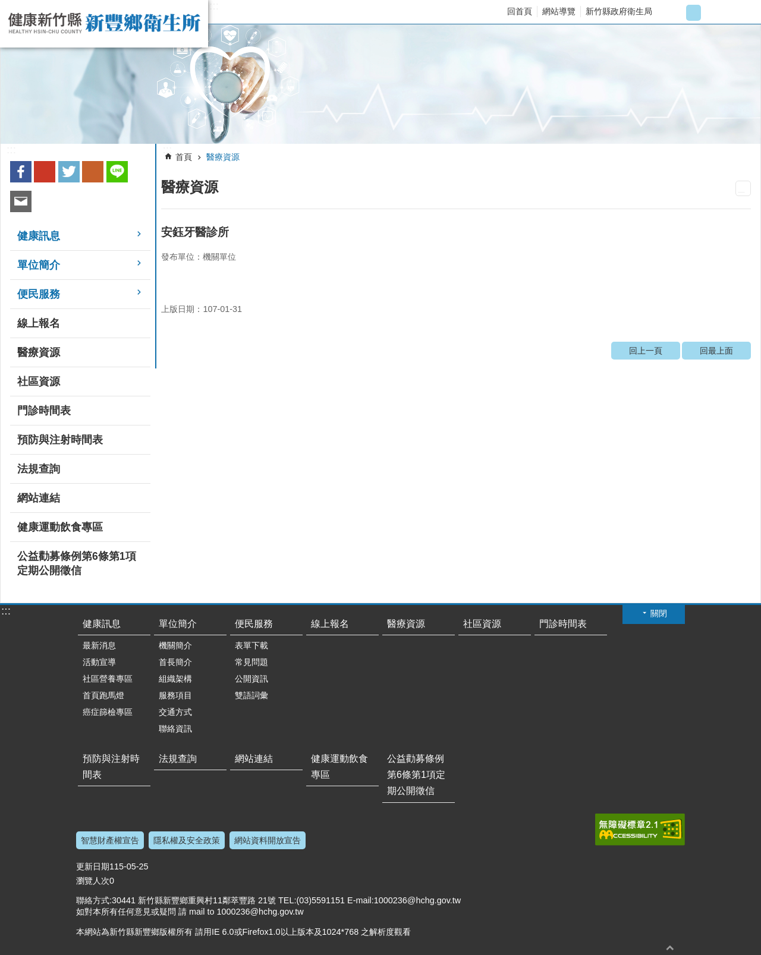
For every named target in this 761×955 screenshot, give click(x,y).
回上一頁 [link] (645, 350)
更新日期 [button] (92, 866)
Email (21, 201)
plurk (92, 171)
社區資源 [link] (38, 381)
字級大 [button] (713, 13)
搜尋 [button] (741, 13)
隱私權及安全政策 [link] (186, 840)
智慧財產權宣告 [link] (110, 840)
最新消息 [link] (99, 645)
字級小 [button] (673, 13)
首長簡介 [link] (175, 662)
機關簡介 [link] (175, 645)
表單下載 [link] (251, 645)
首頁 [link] (183, 157)
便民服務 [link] (38, 294)
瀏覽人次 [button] (92, 880)
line (117, 171)
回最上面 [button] (670, 947)
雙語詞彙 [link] (251, 695)
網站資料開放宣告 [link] (267, 840)
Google (44, 171)
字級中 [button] (693, 13)
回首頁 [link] (519, 11)
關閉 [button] (658, 613)
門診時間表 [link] (44, 411)
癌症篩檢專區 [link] (108, 712)
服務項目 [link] (175, 695)
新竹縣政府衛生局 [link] (619, 11)
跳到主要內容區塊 (6, 6)
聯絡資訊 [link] (175, 728)
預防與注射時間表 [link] (60, 440)
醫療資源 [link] (38, 352)
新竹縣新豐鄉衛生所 (104, 24)
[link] (380, 84)
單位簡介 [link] (38, 265)
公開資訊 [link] (251, 678)
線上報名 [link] (38, 323)
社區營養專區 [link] (108, 678)
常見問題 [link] (251, 662)
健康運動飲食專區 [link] (60, 527)
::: (214, 6)
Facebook (21, 171)
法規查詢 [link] (38, 469)
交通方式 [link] (175, 712)
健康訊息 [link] (38, 236)
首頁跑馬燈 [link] (103, 695)
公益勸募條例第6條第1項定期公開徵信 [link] (76, 563)
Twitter (69, 171)
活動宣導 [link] (99, 662)
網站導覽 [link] (559, 11)
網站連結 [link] (38, 498)
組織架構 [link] (175, 678)
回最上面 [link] (716, 350)
